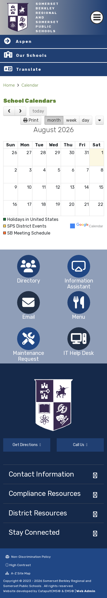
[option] (28, 266)
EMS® (69, 591)
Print (34, 120)
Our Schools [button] (31, 55)
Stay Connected (34, 532)
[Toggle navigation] (97, 17)
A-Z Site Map (17, 573)
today (38, 111)
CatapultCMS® (49, 591)
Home (9, 85)
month (54, 120)
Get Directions (27, 445)
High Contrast (20, 565)
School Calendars (29, 101)
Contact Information (41, 474)
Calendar (29, 85)
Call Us (80, 445)
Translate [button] (28, 69)
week (71, 120)
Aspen (24, 41)
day (85, 120)
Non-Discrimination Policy (28, 557)
